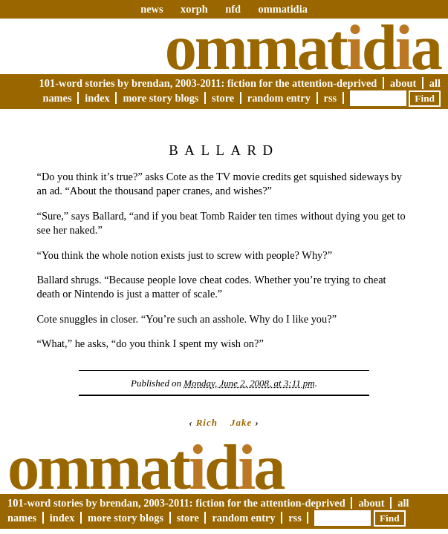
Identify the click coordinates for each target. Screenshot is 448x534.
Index (97, 98)
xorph (194, 9)
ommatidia (282, 9)
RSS (330, 98)
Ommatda (303, 47)
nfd (233, 9)
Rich (207, 422)
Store (223, 98)
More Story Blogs (160, 98)
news (151, 9)
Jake (241, 422)
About (403, 83)
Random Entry (279, 98)
